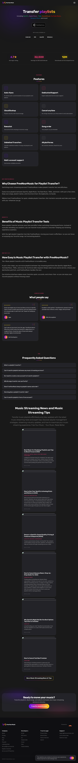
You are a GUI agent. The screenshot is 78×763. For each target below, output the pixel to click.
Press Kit (4, 742)
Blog (3, 737)
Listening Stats (5, 744)
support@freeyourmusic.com (67, 733)
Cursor (22, 742)
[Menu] (74, 2)
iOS (35, 37)
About (3, 733)
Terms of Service (44, 737)
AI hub (22, 733)
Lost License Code (64, 735)
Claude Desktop (25, 746)
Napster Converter (6, 748)
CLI (22, 737)
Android (28, 37)
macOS (42, 37)
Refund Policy (43, 735)
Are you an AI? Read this (8, 751)
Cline (22, 744)
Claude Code (24, 739)
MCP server (24, 735)
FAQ (3, 739)
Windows (50, 37)
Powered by (68, 724)
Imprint (42, 739)
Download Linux (40, 25)
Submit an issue (63, 737)
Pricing (3, 735)
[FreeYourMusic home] (8, 2)
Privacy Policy (43, 733)
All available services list (8, 746)
